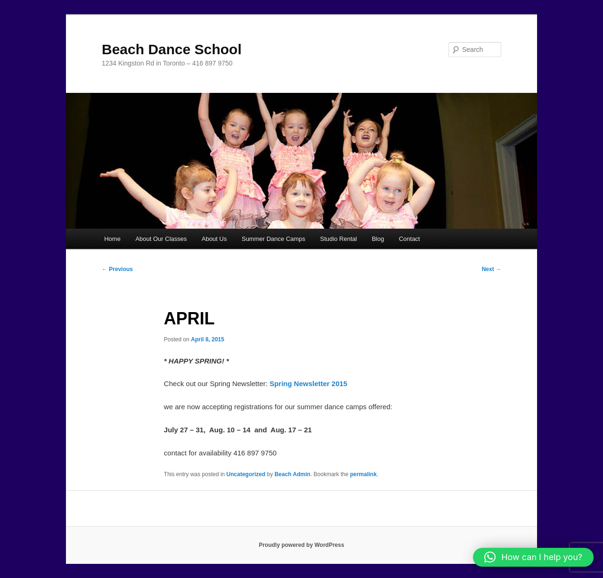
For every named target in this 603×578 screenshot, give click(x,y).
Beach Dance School (172, 49)
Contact (409, 238)
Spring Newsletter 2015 (308, 384)
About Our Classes (161, 238)
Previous (117, 269)
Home (112, 238)
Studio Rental (338, 238)
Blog (378, 238)
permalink (363, 474)
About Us (214, 238)
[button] (533, 557)
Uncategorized (246, 474)
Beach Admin (292, 474)
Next (491, 269)
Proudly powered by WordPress (301, 545)
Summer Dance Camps (273, 238)
